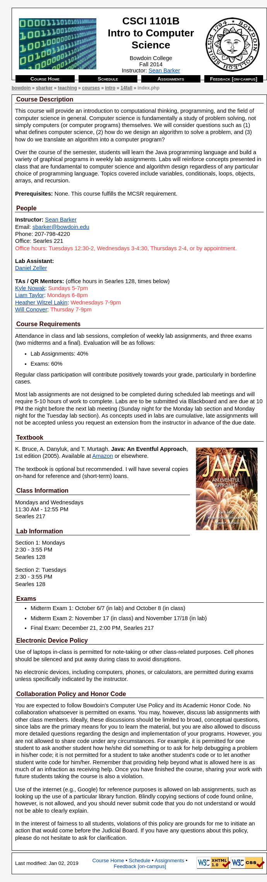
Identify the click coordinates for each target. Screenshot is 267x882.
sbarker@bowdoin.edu (61, 227)
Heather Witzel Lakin (41, 302)
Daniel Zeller (31, 268)
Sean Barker (164, 70)
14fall (126, 88)
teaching (67, 88)
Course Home (45, 79)
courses (91, 88)
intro (110, 88)
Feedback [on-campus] (233, 79)
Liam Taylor (29, 295)
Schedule (108, 79)
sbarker (44, 88)
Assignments (170, 79)
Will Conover (31, 309)
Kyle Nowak (30, 288)
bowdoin (21, 88)
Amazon (102, 456)
